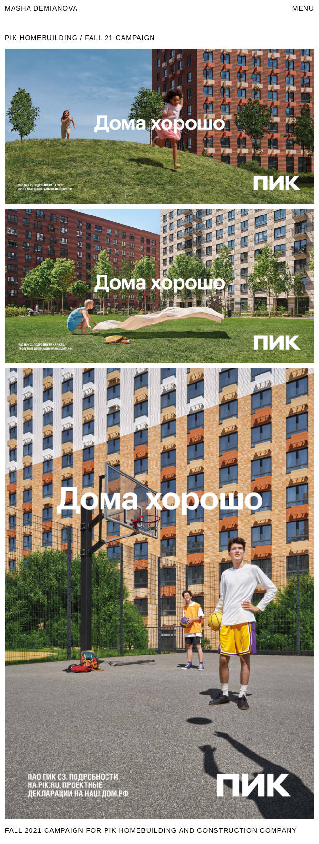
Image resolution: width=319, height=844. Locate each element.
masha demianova (41, 8)
